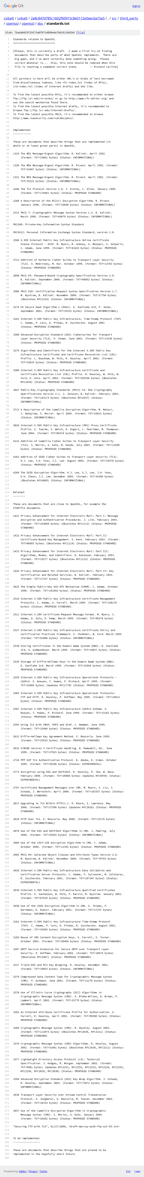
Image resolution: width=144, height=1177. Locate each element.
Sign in (136, 6)
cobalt (9, 18)
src (114, 18)
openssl (12, 23)
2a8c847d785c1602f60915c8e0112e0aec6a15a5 (68, 18)
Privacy (32, 1171)
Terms (43, 1171)
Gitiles (22, 1171)
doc (40, 23)
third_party (129, 18)
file (81, 32)
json (137, 1171)
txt (128, 1171)
